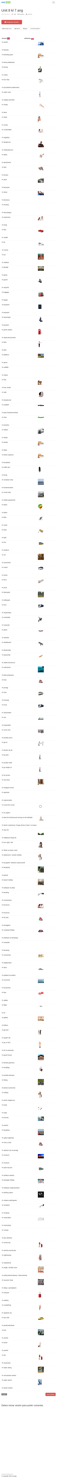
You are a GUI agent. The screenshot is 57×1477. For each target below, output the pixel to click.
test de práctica (35, 28)
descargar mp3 (6, 28)
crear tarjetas (50, 1394)
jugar (25, 28)
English (4, 1394)
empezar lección (12, 22)
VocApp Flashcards (7, 1474)
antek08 (29, 14)
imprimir (17, 28)
